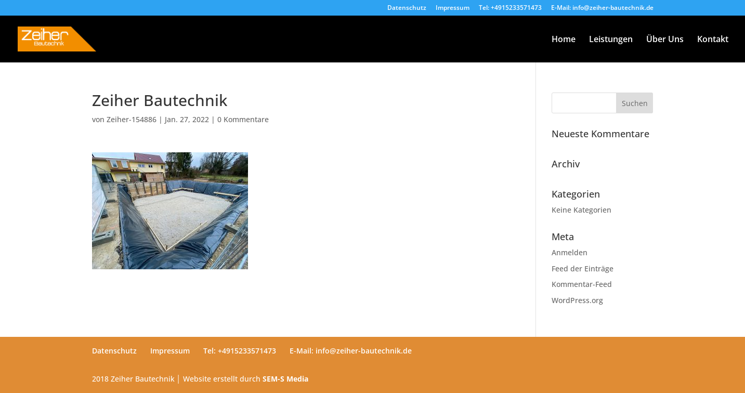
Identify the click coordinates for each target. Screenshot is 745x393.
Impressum (452, 8)
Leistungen (611, 40)
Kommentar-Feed (582, 284)
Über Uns (665, 40)
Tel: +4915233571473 (510, 8)
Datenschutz (406, 8)
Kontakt (712, 40)
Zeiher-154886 (131, 119)
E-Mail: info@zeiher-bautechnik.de (602, 8)
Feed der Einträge (582, 268)
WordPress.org (577, 300)
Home (564, 40)
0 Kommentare (243, 119)
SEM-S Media (285, 379)
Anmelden (569, 252)
